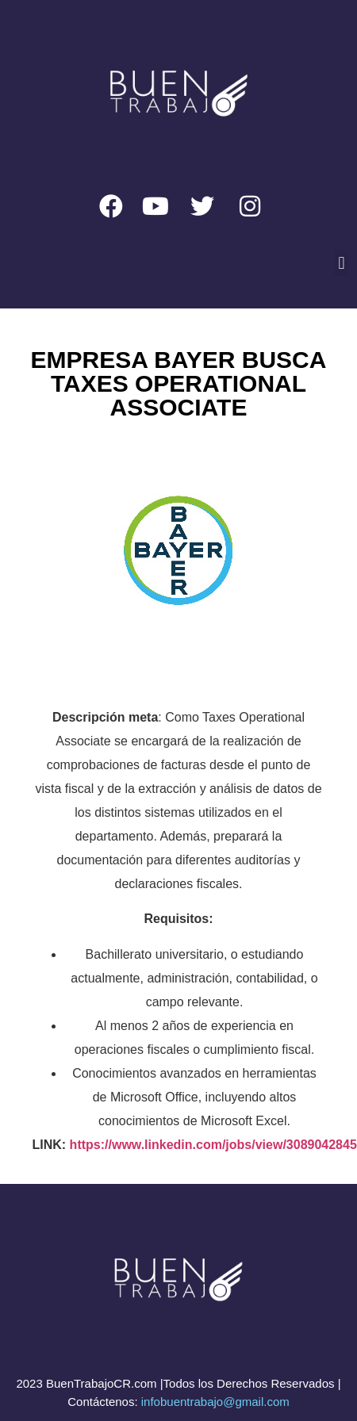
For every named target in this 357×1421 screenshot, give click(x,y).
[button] (341, 263)
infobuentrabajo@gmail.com (215, 1401)
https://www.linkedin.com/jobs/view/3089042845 (213, 1144)
